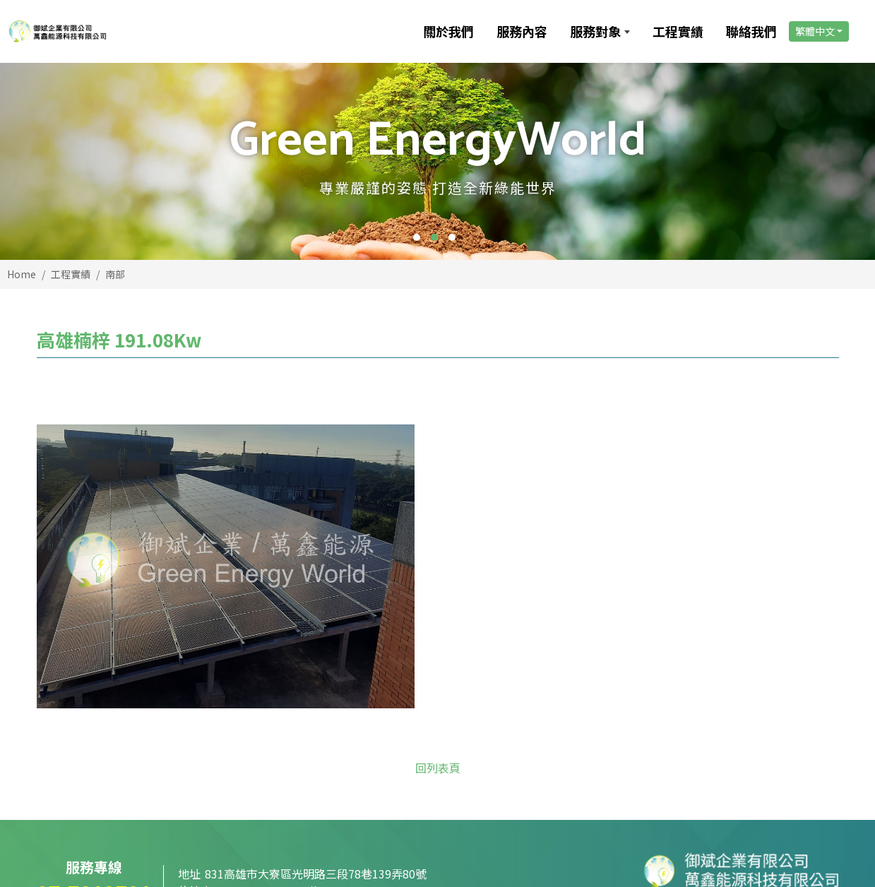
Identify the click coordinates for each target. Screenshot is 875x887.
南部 (115, 274)
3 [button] (452, 237)
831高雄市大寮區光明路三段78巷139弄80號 (316, 735)
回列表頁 (437, 629)
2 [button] (434, 237)
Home (21, 274)
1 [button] (416, 237)
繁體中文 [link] (814, 31)
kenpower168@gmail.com (274, 752)
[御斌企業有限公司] (122, 31)
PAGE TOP (796, 850)
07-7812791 (94, 755)
